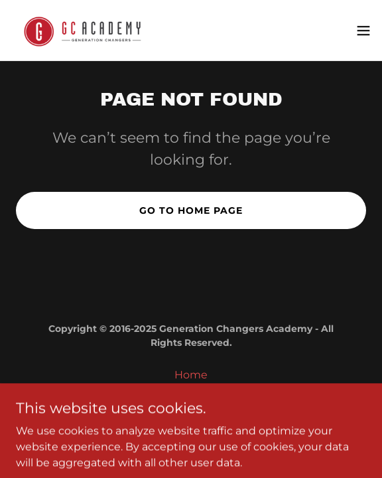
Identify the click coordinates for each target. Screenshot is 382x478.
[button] (363, 30)
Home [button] (191, 374)
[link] (85, 30)
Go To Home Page (191, 210)
